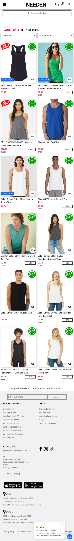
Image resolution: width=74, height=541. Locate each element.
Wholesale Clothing (11, 420)
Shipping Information (48, 416)
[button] (55, 4)
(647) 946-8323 (13, 446)
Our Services (44, 413)
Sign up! (57, 397)
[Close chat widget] (62, 523)
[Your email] (27, 397)
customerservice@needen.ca (15, 462)
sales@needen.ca (10, 468)
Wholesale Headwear (12, 427)
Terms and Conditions (24, 532)
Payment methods (47, 409)
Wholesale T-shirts (10, 423)
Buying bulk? (8, 409)
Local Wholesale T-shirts (13, 416)
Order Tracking (13, 474)
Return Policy (8, 438)
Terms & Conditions (47, 423)
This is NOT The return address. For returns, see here (22, 505)
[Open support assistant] (69, 536)
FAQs (41, 420)
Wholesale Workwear (12, 430)
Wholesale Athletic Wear (13, 434)
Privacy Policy (8, 532)
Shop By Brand (9, 413)
